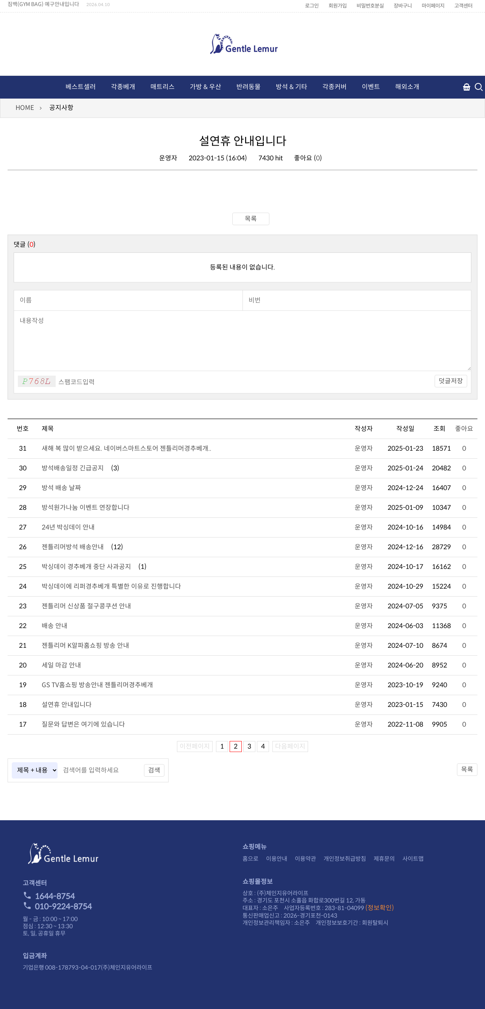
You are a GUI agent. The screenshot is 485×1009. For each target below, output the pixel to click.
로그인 (312, 6)
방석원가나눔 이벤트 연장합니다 (86, 508)
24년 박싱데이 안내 (68, 527)
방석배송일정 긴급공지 (73, 468)
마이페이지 (433, 6)
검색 (154, 770)
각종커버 (334, 87)
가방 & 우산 (205, 87)
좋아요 (464, 429)
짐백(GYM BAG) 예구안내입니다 (43, 4)
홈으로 (250, 858)
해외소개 (407, 87)
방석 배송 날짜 (61, 488)
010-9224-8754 (57, 907)
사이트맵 (413, 858)
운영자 (364, 449)
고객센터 (463, 6)
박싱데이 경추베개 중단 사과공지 (86, 567)
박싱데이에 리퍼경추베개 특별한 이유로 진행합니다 (111, 587)
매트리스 (162, 87)
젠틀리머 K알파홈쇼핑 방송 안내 (85, 646)
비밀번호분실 (370, 6)
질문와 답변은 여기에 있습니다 (83, 725)
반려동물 (248, 87)
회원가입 (338, 6)
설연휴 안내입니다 (67, 705)
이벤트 (371, 87)
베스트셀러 (81, 87)
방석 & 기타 (291, 87)
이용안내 (276, 858)
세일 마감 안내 (61, 665)
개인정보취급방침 (345, 858)
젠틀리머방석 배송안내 (73, 547)
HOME (25, 108)
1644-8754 (49, 896)
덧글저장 (451, 381)
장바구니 (403, 6)
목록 (242, 219)
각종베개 (123, 87)
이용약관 (305, 858)
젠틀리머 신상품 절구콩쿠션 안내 (86, 606)
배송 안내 (54, 626)
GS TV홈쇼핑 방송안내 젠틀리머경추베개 (97, 685)
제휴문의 (384, 858)
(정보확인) (379, 908)
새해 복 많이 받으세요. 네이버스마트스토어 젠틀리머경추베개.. (126, 449)
